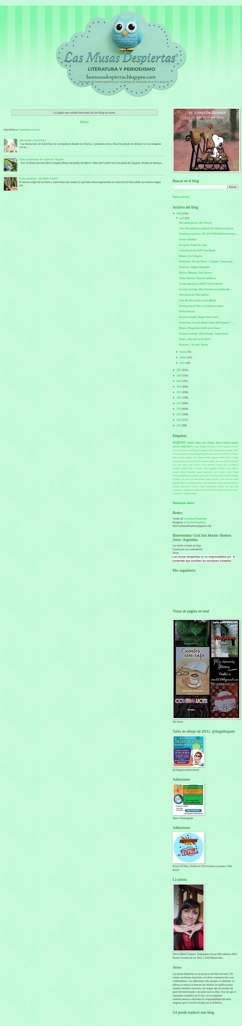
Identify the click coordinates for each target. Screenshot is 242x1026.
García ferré (219, 450)
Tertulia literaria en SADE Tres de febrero (200, 283)
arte (217, 461)
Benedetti (211, 446)
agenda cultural (179, 461)
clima (205, 468)
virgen (193, 493)
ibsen (229, 475)
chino (191, 468)
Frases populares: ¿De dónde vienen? (38, 178)
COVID (219, 446)
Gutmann (229, 450)
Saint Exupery (179, 457)
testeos (213, 490)
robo (236, 486)
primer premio (198, 486)
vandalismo (177, 493)
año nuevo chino (185, 465)
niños (222, 479)
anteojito (205, 461)
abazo (227, 457)
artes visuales (224, 461)
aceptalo (234, 457)
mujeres (179, 442)
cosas (228, 468)
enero (183, 362)
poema (234, 442)
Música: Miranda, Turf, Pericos (195, 272)
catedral (184, 468)
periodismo (191, 483)
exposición (207, 472)
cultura (183, 472)
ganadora (194, 475)
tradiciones (186, 446)
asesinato (234, 461)
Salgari (189, 457)
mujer (208, 479)
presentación (186, 486)
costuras (234, 468)
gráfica (207, 475)
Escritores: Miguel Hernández (194, 267)
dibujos (211, 442)
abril (182, 218)
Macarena (177, 454)
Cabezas (226, 446)
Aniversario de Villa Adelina (194, 294)
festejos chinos (225, 472)
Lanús (235, 450)
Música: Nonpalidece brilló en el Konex (199, 328)
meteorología (199, 479)
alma (198, 442)
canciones (211, 465)
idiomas (235, 475)
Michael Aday (187, 454)
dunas (199, 472)
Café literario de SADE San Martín (197, 250)
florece (175, 475)
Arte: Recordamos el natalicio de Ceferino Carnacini (206, 228)
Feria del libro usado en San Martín (197, 300)
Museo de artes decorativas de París (216, 454)
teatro (190, 442)
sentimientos (188, 490)
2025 (179, 370)
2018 (179, 408)
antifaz (212, 461)
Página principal (181, 196)
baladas (197, 465)
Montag (197, 454)
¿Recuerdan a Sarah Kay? (32, 140)
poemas (235, 483)
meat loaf (189, 479)
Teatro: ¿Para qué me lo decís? (195, 339)
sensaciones (177, 490)
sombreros (198, 490)
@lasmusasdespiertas (195, 522)
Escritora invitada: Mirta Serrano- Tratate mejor (203, 333)
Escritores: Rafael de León (193, 245)
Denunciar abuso (184, 502)
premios (176, 486)
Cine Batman (183, 450)
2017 (179, 414)
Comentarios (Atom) (29, 129)
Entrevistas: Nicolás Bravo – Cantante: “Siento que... (206, 261)
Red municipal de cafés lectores (195, 222)
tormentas (227, 490)
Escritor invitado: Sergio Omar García (198, 317)
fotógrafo (183, 475)
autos (175, 465)
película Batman (179, 483)
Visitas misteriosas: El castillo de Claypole (41, 159)
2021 (179, 392)
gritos (201, 475)
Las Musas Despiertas (195, 518)
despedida (191, 472)
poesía (176, 446)
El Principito (195, 450)
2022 (179, 386)
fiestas (235, 472)
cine (204, 442)
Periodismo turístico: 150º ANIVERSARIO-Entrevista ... (208, 233)
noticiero (229, 479)
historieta (222, 475)
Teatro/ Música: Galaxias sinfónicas (197, 278)
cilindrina (198, 468)
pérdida (221, 486)
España (204, 450)
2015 (179, 425)
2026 (179, 213)
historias (214, 475)
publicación (211, 486)
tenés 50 (206, 490)
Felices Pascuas (187, 311)
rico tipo (229, 486)
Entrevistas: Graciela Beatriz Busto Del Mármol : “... (206, 322)
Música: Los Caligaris (190, 256)
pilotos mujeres (203, 483)
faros (215, 472)
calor (204, 465)
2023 (179, 381)
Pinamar (234, 454)
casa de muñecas (230, 465)
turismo (235, 490)
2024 (179, 375)
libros (219, 442)
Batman (203, 446)
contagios (213, 468)
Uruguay (214, 457)
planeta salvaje (216, 483)
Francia (210, 450)
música (226, 442)
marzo (183, 351)
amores (189, 461)
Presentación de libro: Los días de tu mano (201, 306)
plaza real (227, 483)
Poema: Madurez (188, 239)
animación (196, 461)
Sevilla (207, 457)
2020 (179, 397)
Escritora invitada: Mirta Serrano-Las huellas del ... (205, 289)
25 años (195, 446)
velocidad (187, 493)
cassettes (176, 468)
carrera (219, 465)
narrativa (215, 479)
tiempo (220, 490)
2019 (179, 403)
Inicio (84, 122)
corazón (221, 468)
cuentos (176, 472)
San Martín (198, 457)
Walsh (221, 457)
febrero (184, 357)
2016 (179, 419)
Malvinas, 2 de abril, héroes (193, 344)
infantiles (176, 479)
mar (182, 479)
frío (188, 475)
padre (236, 479)
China (175, 450)
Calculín (234, 446)
